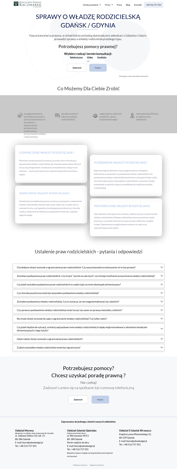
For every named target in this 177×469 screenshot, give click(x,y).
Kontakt (138, 4)
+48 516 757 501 (153, 4)
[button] (92, 5)
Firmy (109, 4)
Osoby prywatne (92, 4)
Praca (119, 4)
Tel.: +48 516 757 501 (26, 446)
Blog (128, 4)
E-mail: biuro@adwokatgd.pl (29, 442)
